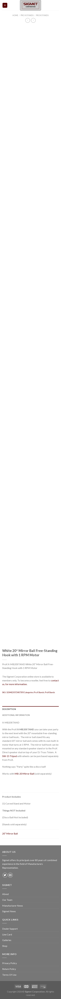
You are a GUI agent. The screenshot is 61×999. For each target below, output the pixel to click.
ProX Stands (42, 15)
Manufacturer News (12, 905)
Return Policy (9, 968)
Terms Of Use (9, 974)
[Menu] (5, 5)
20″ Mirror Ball (10, 833)
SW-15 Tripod (9, 756)
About (5, 894)
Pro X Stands (27, 15)
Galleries (6, 940)
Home (15, 15)
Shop (4, 945)
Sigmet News (9, 911)
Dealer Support (10, 928)
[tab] (30, 709)
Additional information (16, 715)
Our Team (7, 899)
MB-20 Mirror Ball (24, 773)
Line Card (7, 934)
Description (9, 709)
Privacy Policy (9, 963)
